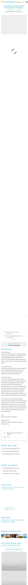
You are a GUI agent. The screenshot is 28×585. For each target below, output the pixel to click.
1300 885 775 (20, 2)
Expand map (9, 508)
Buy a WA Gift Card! (15, 345)
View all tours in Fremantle (13, 549)
